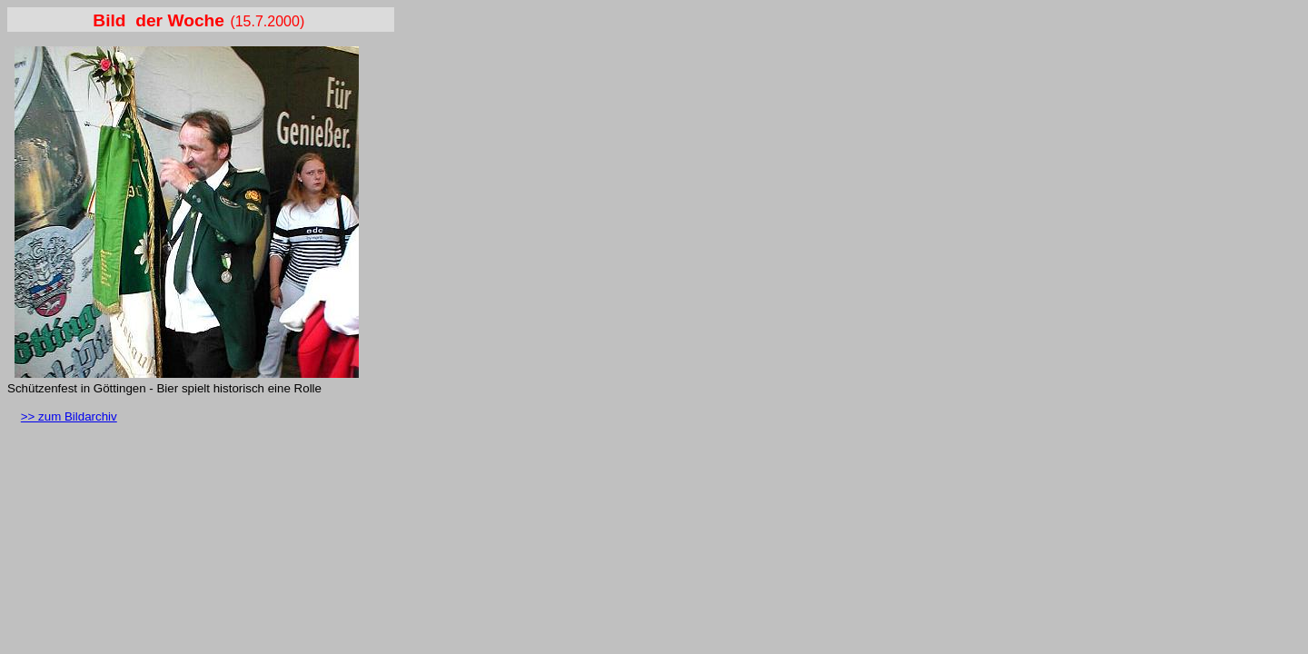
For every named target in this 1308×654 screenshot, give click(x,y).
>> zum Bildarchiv (69, 416)
